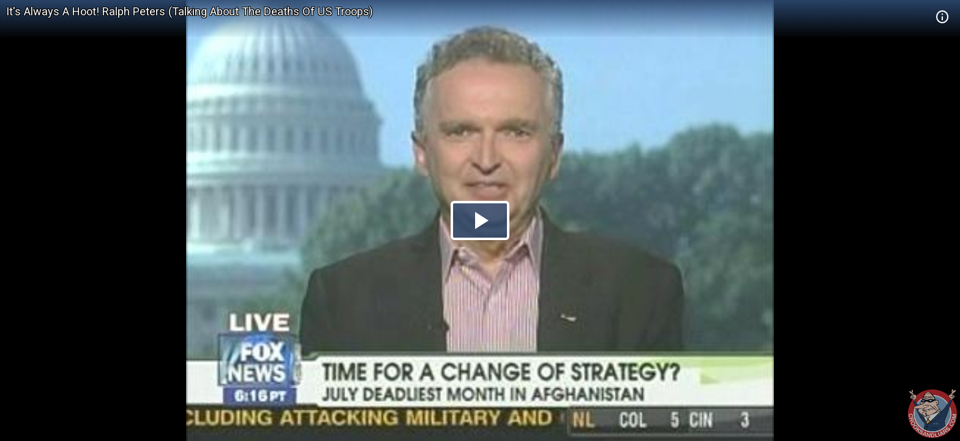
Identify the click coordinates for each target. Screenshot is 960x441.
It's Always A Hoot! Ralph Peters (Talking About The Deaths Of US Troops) (189, 11)
